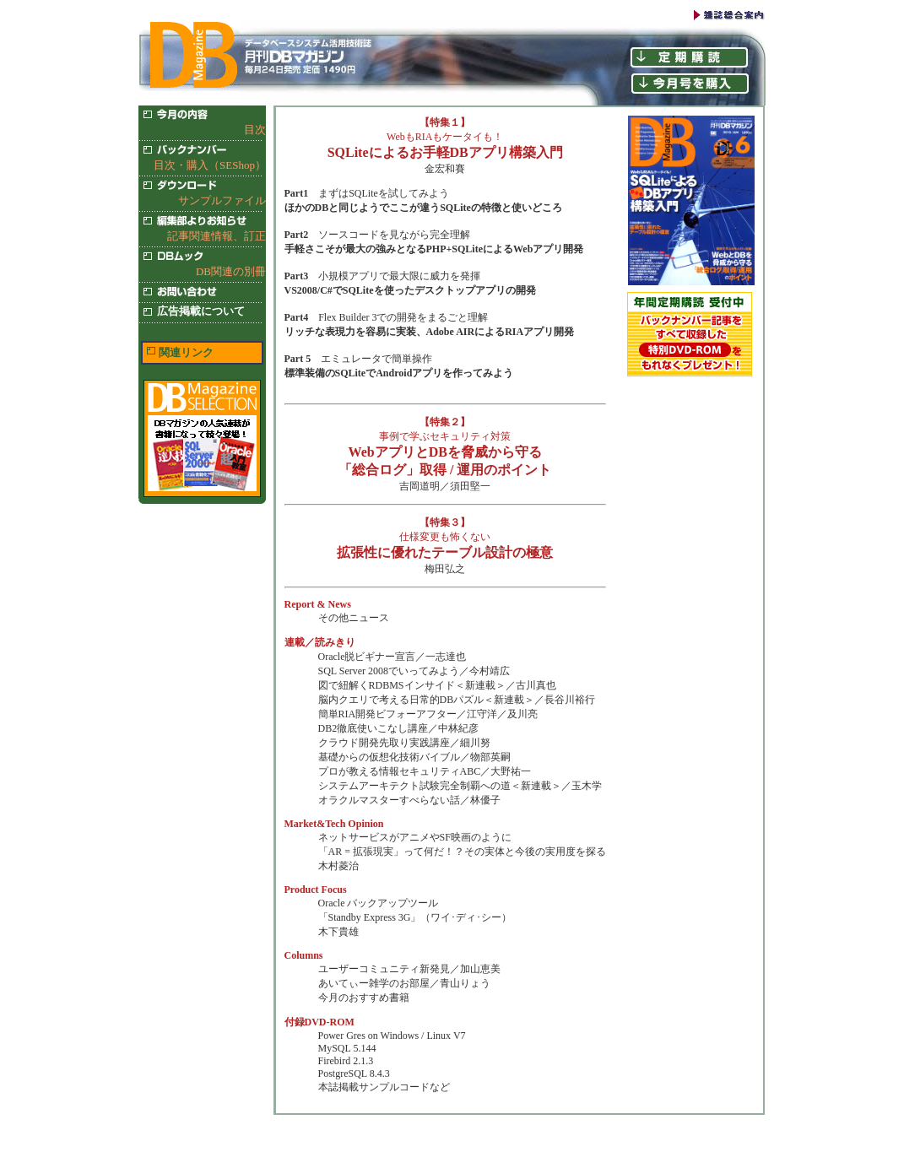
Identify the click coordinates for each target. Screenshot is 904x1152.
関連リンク (186, 352)
